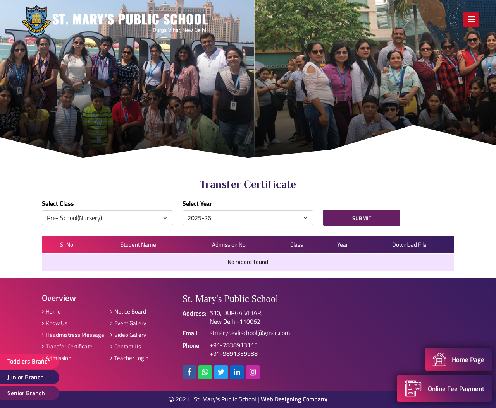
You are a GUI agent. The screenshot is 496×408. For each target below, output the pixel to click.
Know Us (54, 323)
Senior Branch (26, 393)
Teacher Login (129, 357)
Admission (56, 357)
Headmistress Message (73, 334)
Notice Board (128, 311)
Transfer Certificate (67, 346)
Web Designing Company (294, 399)
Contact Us (125, 346)
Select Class (58, 203)
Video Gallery (128, 334)
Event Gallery (128, 323)
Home (51, 311)
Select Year (197, 203)
